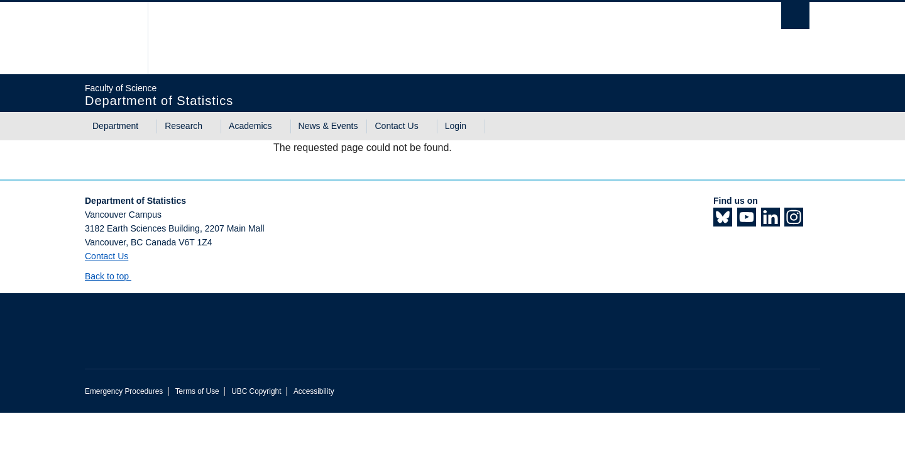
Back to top (113, 276)
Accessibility (313, 391)
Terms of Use (197, 391)
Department (115, 126)
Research (183, 126)
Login (455, 126)
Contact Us (396, 126)
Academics (250, 126)
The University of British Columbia (111, 38)
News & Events (328, 126)
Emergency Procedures (124, 391)
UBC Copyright (256, 391)
